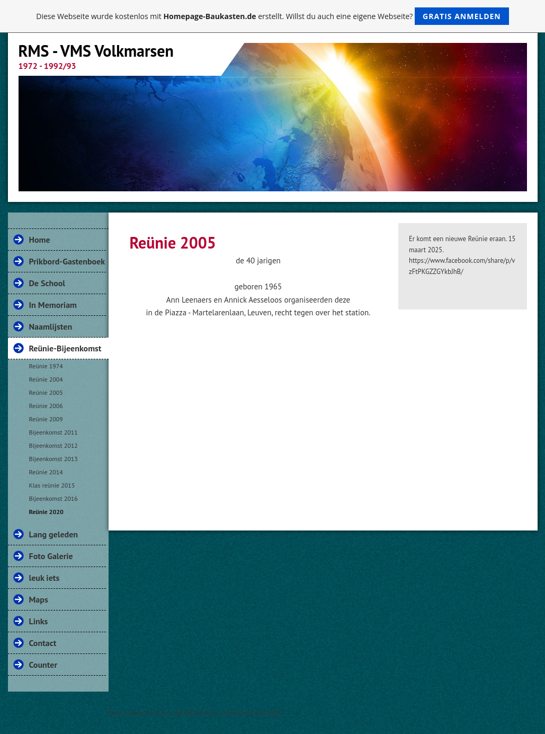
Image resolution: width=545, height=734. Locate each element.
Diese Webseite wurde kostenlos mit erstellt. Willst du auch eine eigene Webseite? (272, 16)
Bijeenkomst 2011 (53, 432)
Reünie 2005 (46, 392)
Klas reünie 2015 (52, 485)
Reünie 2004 (46, 379)
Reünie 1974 (46, 366)
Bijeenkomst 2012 (53, 445)
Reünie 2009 (46, 419)
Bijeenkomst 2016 (53, 498)
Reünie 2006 (46, 406)
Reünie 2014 (46, 472)
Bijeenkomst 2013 (53, 459)
